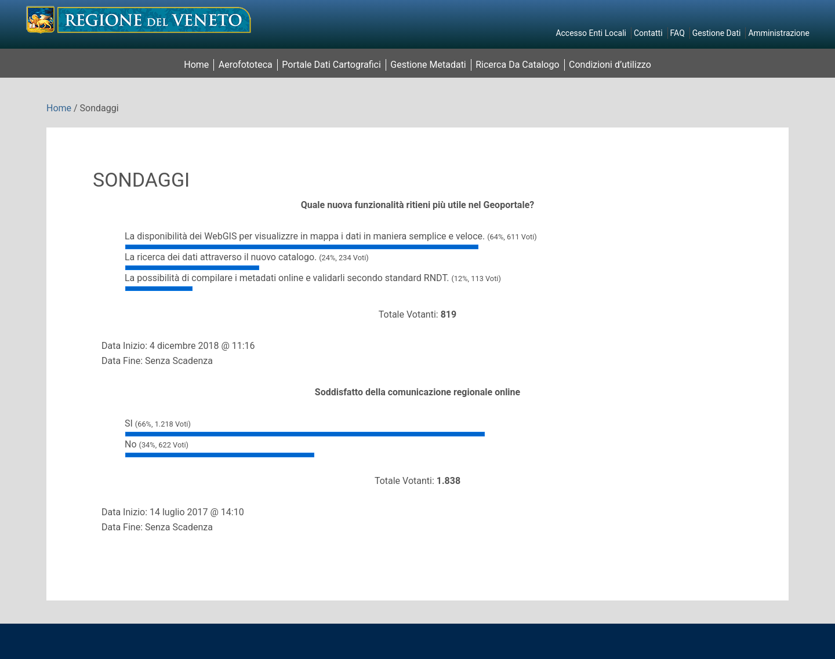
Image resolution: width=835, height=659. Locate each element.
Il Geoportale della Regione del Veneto (139, 20)
